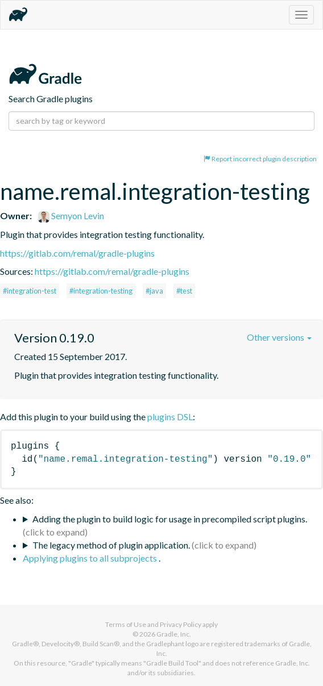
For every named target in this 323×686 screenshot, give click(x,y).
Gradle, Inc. (173, 634)
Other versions (279, 337)
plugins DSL (170, 416)
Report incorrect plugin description (260, 158)
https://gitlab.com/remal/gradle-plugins (77, 253)
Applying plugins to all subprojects (91, 558)
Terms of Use (125, 624)
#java (154, 290)
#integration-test (29, 290)
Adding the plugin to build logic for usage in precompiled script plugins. (169, 518)
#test (184, 290)
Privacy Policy (180, 624)
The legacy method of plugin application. (111, 544)
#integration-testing (100, 290)
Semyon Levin (71, 215)
